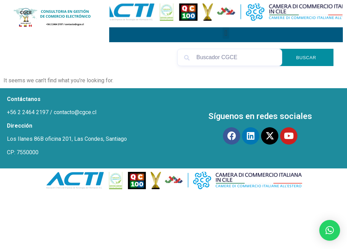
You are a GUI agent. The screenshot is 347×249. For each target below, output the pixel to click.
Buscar (306, 57)
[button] (226, 33)
